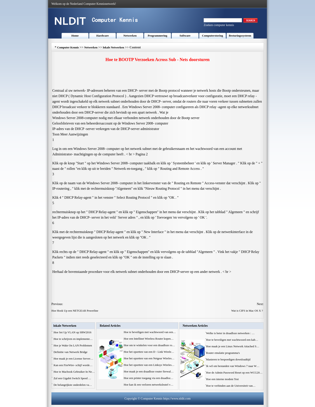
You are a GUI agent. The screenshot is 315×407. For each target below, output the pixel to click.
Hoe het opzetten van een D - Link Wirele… (149, 351)
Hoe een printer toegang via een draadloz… (148, 378)
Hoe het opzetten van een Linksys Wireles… (149, 365)
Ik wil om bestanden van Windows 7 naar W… (232, 366)
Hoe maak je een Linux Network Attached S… (232, 346)
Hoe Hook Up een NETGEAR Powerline (75, 310)
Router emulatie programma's (223, 352)
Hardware (102, 35)
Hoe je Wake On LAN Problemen (73, 345)
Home (75, 35)
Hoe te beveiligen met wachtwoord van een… (150, 332)
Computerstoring (212, 35)
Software (185, 35)
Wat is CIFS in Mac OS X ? (247, 310)
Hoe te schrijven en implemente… (73, 338)
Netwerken (130, 35)
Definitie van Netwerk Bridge (71, 352)
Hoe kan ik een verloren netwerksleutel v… (148, 384)
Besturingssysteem (240, 35)
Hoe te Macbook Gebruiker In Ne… (74, 371)
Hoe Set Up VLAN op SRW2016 (73, 332)
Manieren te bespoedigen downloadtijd (228, 359)
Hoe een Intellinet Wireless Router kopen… (149, 338)
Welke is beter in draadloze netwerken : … (230, 333)
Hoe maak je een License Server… (73, 358)
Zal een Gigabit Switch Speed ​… (72, 378)
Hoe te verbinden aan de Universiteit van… (231, 385)
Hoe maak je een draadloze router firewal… (149, 371)
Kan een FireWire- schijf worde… (73, 365)
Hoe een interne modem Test (222, 379)
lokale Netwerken (113, 47)
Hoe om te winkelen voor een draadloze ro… (149, 345)
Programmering (157, 35)
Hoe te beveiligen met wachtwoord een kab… (232, 339)
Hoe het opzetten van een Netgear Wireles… (149, 358)
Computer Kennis (68, 47)
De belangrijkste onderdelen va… (73, 384)
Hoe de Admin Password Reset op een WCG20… (234, 372)
